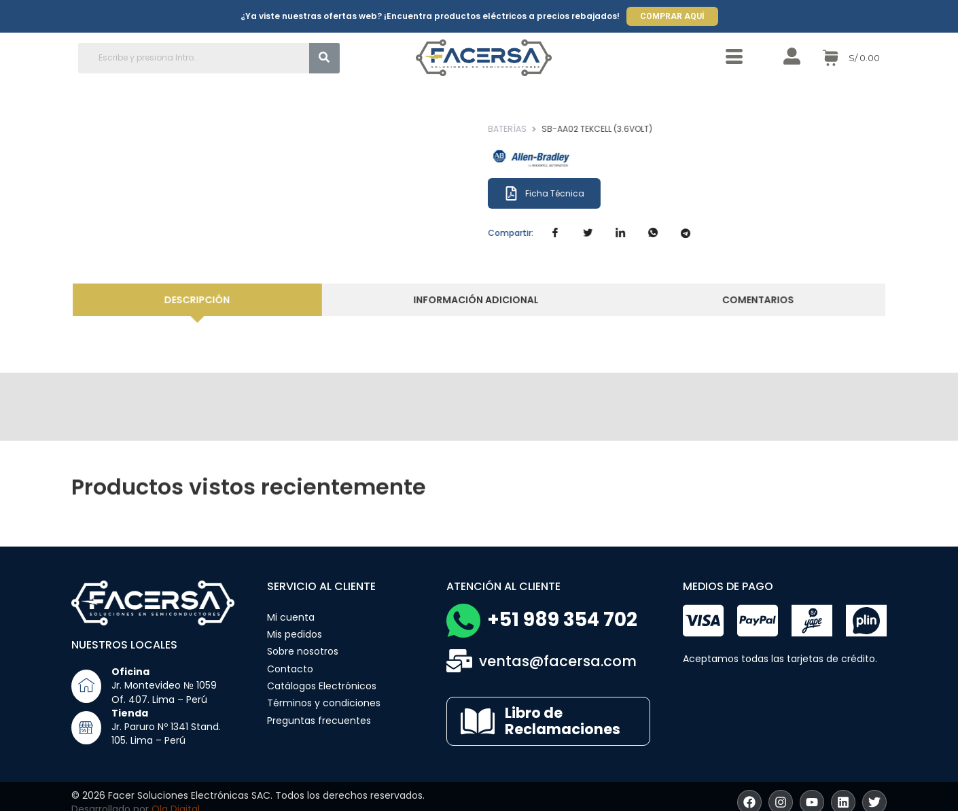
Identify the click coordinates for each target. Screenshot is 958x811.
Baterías (532, 129)
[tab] (210, 300)
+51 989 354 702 (562, 619)
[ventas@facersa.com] (459, 661)
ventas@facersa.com (558, 661)
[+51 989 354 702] (463, 621)
